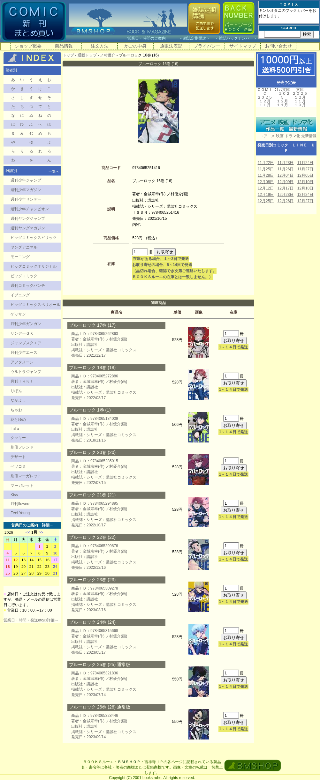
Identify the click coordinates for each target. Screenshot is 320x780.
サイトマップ (242, 45)
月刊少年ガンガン (26, 324)
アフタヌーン (22, 362)
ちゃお (16, 410)
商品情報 (64, 45)
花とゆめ (18, 419)
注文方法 (100, 45)
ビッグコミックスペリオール (35, 304)
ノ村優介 (107, 55)
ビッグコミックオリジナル (34, 266)
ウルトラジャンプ (26, 371)
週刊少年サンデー (26, 199)
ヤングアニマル (24, 247)
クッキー (18, 437)
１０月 (300, 105)
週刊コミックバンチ (28, 285)
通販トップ (87, 55)
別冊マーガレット (26, 476)
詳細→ (47, 525)
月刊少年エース (24, 352)
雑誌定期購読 (194, 38)
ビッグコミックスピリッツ (34, 237)
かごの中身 (135, 45)
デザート (18, 457)
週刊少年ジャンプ (26, 180)
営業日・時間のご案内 (152, 38)
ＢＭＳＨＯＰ (129, 762)
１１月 (264, 105)
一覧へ (54, 171)
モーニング (20, 257)
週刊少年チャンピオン (30, 209)
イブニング (20, 295)
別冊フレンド (22, 447)
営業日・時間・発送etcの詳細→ (31, 620)
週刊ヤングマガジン (28, 228)
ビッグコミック (24, 276)
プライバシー (207, 45)
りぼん (16, 391)
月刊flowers (20, 503)
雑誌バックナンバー (236, 38)
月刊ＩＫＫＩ (22, 381)
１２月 (264, 101)
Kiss (14, 495)
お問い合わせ (278, 45)
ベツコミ (18, 466)
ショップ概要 (28, 45)
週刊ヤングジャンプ (28, 218)
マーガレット (22, 485)
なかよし (18, 400)
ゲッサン (18, 314)
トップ (68, 55)
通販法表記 (171, 45)
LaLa (15, 429)
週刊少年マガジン (26, 190)
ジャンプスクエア (26, 343)
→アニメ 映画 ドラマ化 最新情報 (286, 136)
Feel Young (20, 513)
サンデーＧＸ (22, 333)
